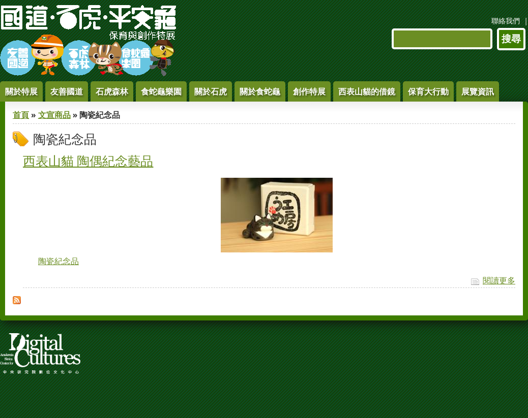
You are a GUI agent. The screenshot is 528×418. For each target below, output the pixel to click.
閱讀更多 (499, 280)
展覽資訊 (477, 91)
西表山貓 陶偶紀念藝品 (88, 160)
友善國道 (66, 91)
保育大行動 (428, 91)
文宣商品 (54, 114)
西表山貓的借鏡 (366, 91)
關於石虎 (210, 91)
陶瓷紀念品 (58, 261)
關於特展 (21, 91)
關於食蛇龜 (260, 91)
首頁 (21, 114)
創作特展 (309, 91)
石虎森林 (112, 91)
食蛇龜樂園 (161, 91)
